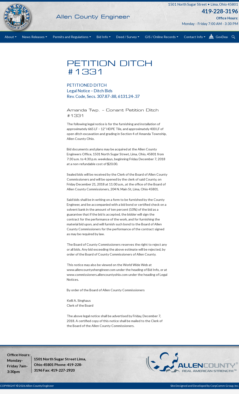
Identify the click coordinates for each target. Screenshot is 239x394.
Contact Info (193, 37)
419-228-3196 (220, 11)
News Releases (33, 37)
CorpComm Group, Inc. (224, 385)
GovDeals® (224, 37)
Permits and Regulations (70, 37)
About (9, 37)
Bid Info (102, 37)
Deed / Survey (126, 37)
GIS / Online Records (160, 37)
